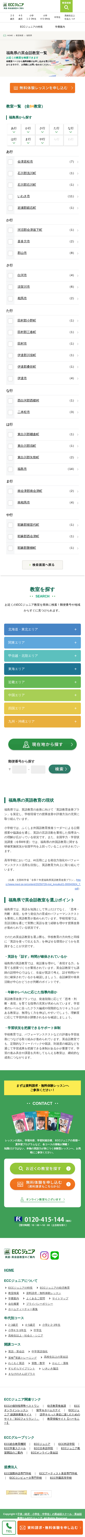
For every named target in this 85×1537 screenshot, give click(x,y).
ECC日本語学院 (43, 1448)
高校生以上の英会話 (56, 1356)
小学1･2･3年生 (51, 1324)
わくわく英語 (16, 1363)
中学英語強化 (40, 1351)
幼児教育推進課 (56, 1405)
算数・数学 (38, 1363)
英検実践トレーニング (22, 1357)
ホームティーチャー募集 (23, 1309)
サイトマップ (60, 1298)
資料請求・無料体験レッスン (43, 1293)
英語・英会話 (16, 1351)
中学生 (57, 17)
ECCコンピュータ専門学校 (25, 1477)
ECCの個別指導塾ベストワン (21, 1405)
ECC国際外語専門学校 (17, 1473)
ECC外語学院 (66, 1443)
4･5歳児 (30, 1324)
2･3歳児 (13, 1324)
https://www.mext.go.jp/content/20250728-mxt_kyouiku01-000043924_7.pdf (43, 884)
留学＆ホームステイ (48, 1410)
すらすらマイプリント (21, 1368)
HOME (9, 1270)
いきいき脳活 (50, 1368)
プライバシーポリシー (39, 1303)
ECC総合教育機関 (15, 1443)
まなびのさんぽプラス (21, 1373)
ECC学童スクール (15, 1448)
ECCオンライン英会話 (44, 1452)
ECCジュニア (42, 1443)
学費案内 (60, 26)
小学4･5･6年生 (17, 1330)
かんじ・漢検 (60, 1363)
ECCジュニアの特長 (31, 26)
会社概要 (13, 1303)
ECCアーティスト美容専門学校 (58, 1473)
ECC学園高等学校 (61, 1477)
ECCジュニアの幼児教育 (55, 1287)
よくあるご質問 (35, 1298)
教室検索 (13, 1293)
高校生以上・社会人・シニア (25, 1335)
